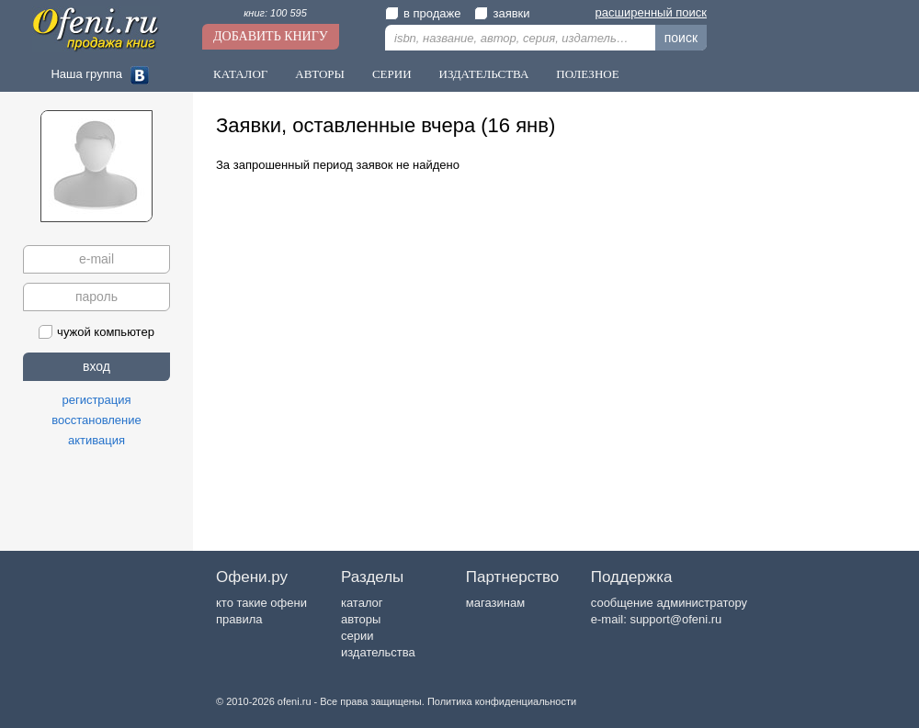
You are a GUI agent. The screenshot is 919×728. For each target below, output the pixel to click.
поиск (681, 37)
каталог (362, 603)
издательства (378, 652)
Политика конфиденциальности (501, 701)
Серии (392, 74)
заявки (501, 13)
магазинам (495, 603)
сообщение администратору (669, 603)
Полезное (587, 74)
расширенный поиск (651, 12)
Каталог (240, 74)
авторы (360, 619)
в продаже (422, 13)
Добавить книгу (270, 36)
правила (239, 619)
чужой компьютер (96, 332)
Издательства (484, 74)
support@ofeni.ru (675, 619)
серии (357, 636)
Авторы (320, 74)
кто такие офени (261, 603)
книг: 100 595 (275, 12)
